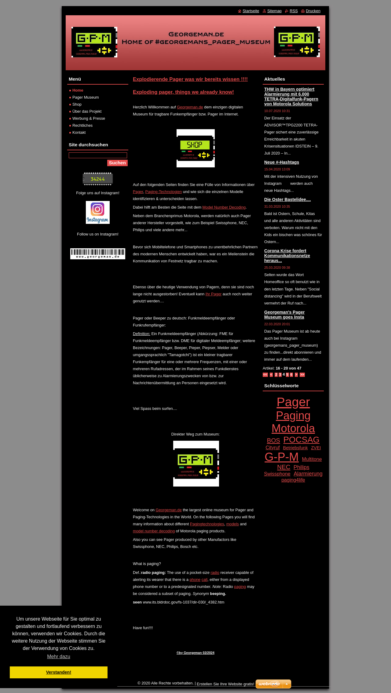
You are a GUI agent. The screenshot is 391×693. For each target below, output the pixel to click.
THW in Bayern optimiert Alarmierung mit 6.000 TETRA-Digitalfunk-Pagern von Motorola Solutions (291, 96)
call (204, 579)
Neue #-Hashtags (281, 162)
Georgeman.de (190, 107)
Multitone (312, 459)
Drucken (313, 11)
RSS (294, 11)
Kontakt (79, 132)
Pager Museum (85, 97)
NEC (283, 467)
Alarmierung (308, 474)
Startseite (251, 11)
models (232, 524)
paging (240, 586)
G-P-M (282, 456)
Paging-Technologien (163, 191)
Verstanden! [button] (58, 672)
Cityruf (272, 447)
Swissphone (277, 473)
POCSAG (301, 439)
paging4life (293, 480)
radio (214, 572)
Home (77, 90)
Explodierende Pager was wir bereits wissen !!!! (190, 79)
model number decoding (154, 531)
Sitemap (274, 11)
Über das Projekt (86, 111)
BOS (273, 440)
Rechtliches (82, 125)
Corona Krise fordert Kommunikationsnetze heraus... (287, 255)
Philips (301, 467)
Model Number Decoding (224, 207)
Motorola (293, 428)
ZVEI (316, 447)
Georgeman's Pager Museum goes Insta (284, 314)
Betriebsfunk (295, 447)
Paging (293, 415)
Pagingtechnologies (207, 524)
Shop (77, 104)
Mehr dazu (58, 656)
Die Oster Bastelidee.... (287, 199)
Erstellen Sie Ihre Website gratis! (225, 684)
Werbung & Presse (88, 118)
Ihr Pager (214, 294)
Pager (138, 191)
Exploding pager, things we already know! (183, 92)
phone (195, 579)
